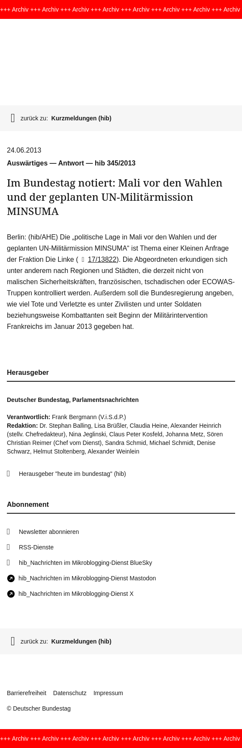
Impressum (108, 693)
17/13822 (97, 259)
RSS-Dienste (36, 547)
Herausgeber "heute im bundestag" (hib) (72, 473)
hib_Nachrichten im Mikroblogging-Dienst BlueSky (85, 562)
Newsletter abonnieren (49, 531)
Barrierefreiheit (26, 693)
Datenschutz (70, 693)
